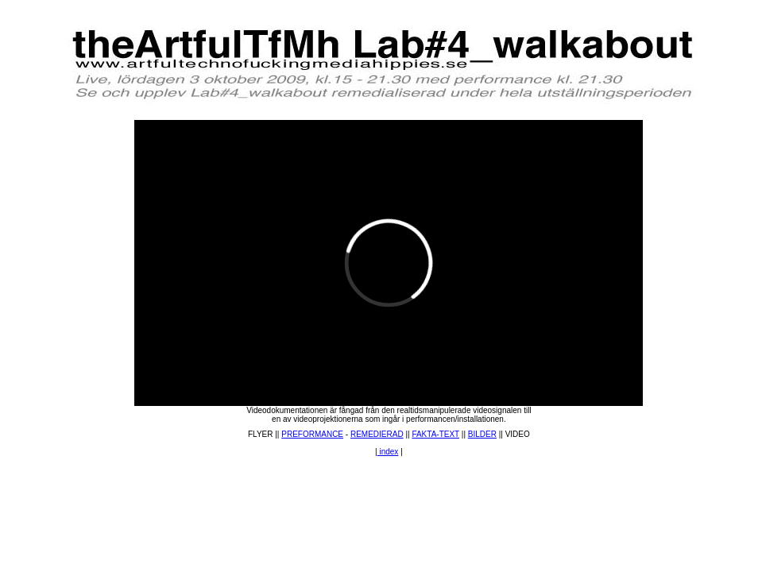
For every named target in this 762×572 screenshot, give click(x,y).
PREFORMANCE (312, 434)
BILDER (482, 434)
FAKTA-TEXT (435, 434)
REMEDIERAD (377, 434)
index (388, 451)
